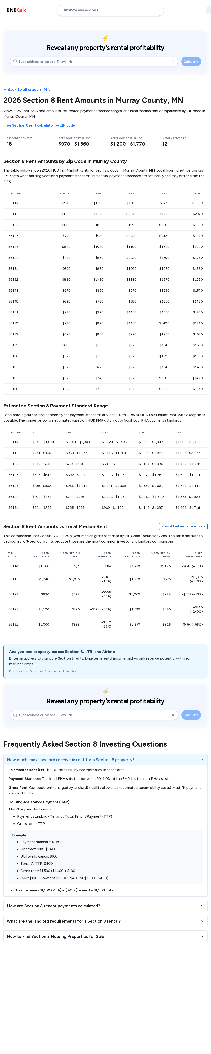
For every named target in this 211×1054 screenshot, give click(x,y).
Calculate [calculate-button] (191, 62)
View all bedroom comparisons (183, 526)
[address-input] (110, 10)
